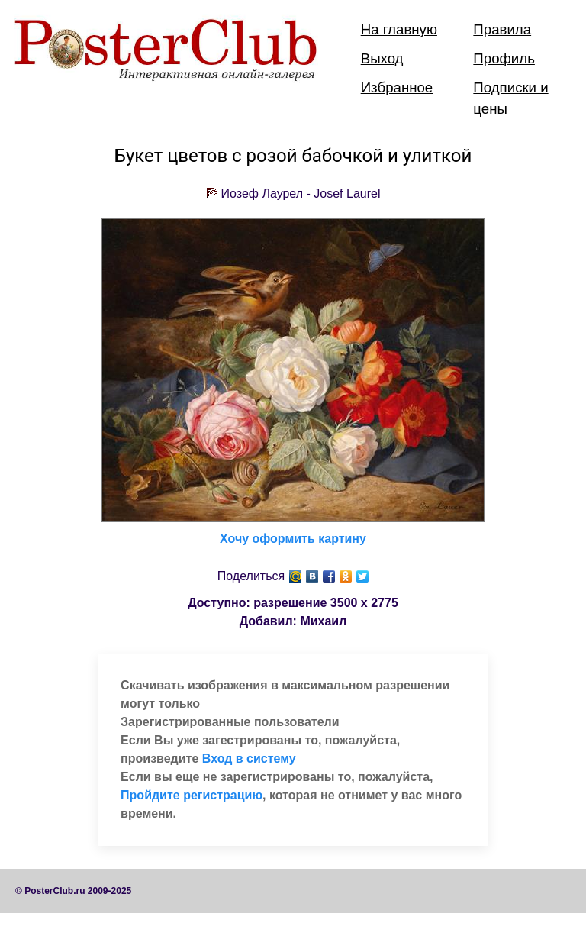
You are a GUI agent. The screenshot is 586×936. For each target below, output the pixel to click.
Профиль (504, 58)
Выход (382, 58)
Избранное (397, 87)
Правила (502, 29)
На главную (399, 29)
